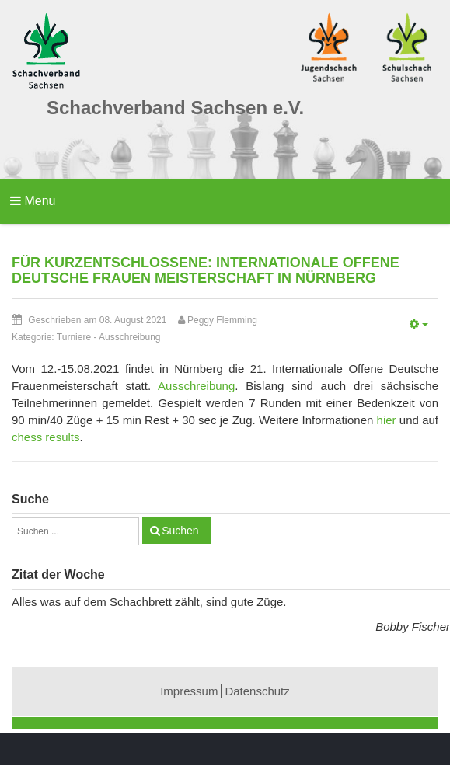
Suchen (180, 530)
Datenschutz (257, 691)
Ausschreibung (129, 337)
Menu (32, 200)
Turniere (74, 337)
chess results (46, 437)
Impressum (189, 691)
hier (386, 420)
